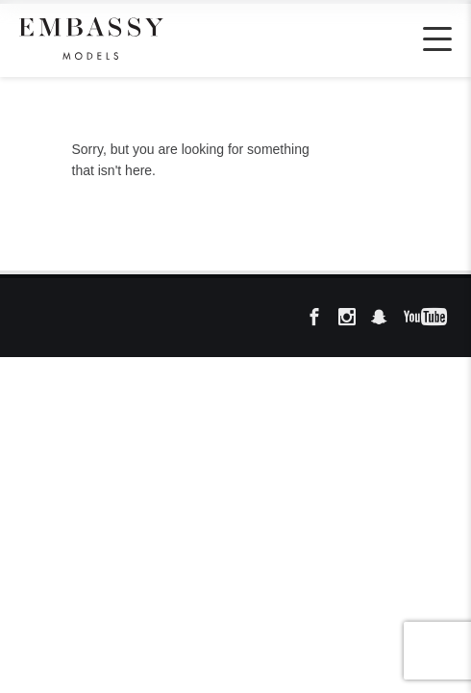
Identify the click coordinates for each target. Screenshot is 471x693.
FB (320, 317)
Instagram (352, 317)
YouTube (418, 317)
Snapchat (385, 317)
